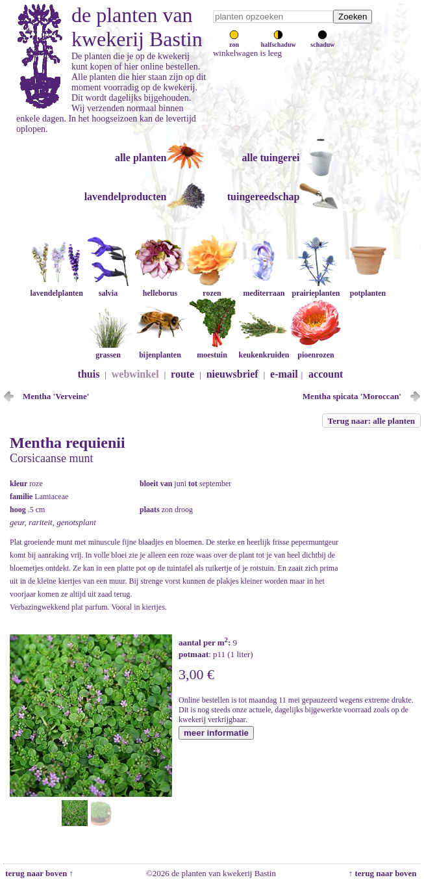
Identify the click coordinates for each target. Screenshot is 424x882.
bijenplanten (159, 350)
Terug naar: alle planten (371, 421)
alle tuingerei (270, 157)
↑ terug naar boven (385, 873)
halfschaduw (278, 41)
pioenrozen (315, 350)
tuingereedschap (263, 196)
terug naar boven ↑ (38, 873)
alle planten (141, 157)
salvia (107, 288)
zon (234, 41)
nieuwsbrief (232, 374)
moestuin (211, 350)
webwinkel (135, 374)
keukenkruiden (263, 350)
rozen (211, 288)
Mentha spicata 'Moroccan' (352, 396)
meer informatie (216, 733)
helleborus (159, 288)
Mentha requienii (67, 442)
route (182, 374)
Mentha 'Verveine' (56, 396)
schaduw (322, 41)
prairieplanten (315, 288)
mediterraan (263, 288)
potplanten (367, 288)
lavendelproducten (125, 196)
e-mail (284, 374)
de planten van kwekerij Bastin (137, 27)
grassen (107, 350)
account (325, 374)
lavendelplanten (56, 288)
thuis (89, 374)
